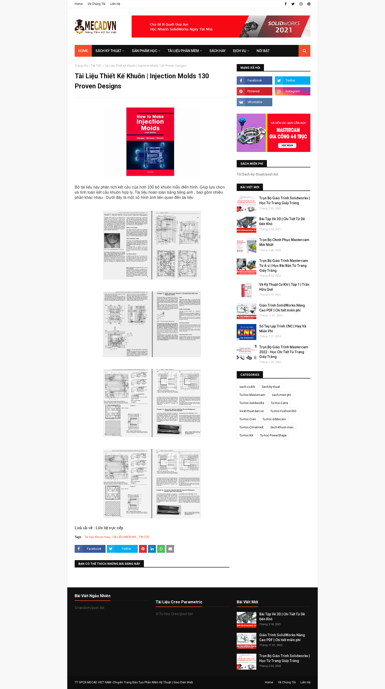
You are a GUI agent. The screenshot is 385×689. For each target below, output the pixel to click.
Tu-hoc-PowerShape (273, 435)
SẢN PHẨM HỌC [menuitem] (144, 51)
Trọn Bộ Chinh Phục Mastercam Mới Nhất (284, 242)
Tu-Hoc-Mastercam (252, 395)
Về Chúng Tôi (96, 4)
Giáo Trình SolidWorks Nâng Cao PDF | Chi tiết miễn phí (282, 307)
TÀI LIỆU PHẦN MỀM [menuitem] (183, 51)
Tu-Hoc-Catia (279, 403)
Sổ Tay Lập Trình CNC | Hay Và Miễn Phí (282, 328)
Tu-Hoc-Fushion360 (283, 411)
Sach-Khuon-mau (281, 427)
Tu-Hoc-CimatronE (251, 427)
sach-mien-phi (281, 395)
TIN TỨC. (96, 66)
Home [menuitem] (83, 51)
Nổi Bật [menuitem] (263, 51)
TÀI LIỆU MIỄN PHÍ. (124, 537)
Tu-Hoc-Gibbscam (274, 419)
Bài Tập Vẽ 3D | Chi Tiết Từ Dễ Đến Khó (282, 221)
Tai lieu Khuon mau (97, 537)
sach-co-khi (247, 387)
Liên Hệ (115, 4)
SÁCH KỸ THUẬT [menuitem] (108, 51)
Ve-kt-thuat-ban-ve (251, 411)
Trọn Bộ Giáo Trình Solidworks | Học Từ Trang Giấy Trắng (284, 200)
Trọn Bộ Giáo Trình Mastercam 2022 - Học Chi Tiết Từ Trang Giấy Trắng (283, 352)
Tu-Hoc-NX (246, 435)
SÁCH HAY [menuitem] (217, 51)
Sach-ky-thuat (271, 387)
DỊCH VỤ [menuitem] (239, 51)
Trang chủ (81, 66)
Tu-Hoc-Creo (247, 419)
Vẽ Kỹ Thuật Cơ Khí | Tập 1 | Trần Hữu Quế (284, 287)
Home (79, 4)
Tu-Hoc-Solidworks (251, 403)
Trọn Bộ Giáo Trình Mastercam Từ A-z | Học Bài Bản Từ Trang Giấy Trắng (283, 265)
